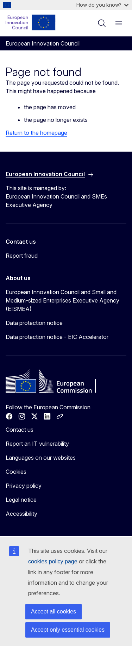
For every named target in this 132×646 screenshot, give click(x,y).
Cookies (16, 471)
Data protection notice (34, 322)
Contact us (19, 429)
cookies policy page (52, 561)
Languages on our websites (41, 457)
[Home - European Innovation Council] (31, 22)
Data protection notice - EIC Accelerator (57, 336)
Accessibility (21, 513)
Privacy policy (24, 485)
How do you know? (102, 5)
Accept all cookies (53, 611)
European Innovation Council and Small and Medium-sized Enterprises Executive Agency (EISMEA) (62, 300)
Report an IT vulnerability (37, 443)
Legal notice (21, 499)
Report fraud (22, 255)
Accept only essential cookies (68, 630)
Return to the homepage (36, 132)
